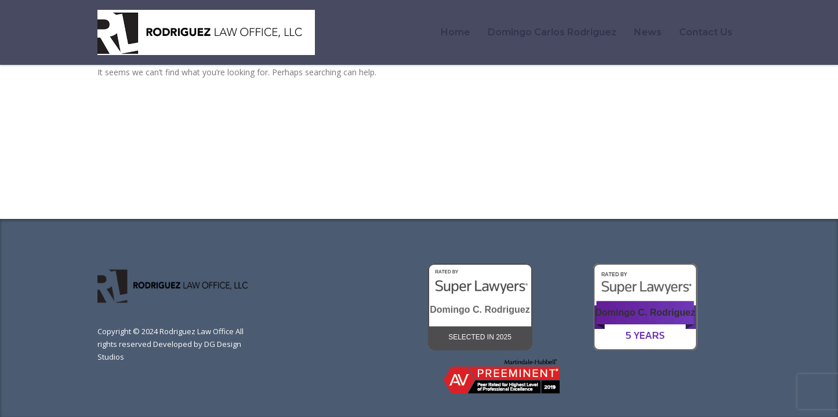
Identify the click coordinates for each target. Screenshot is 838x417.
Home (455, 32)
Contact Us (705, 32)
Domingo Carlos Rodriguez (552, 32)
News (648, 32)
